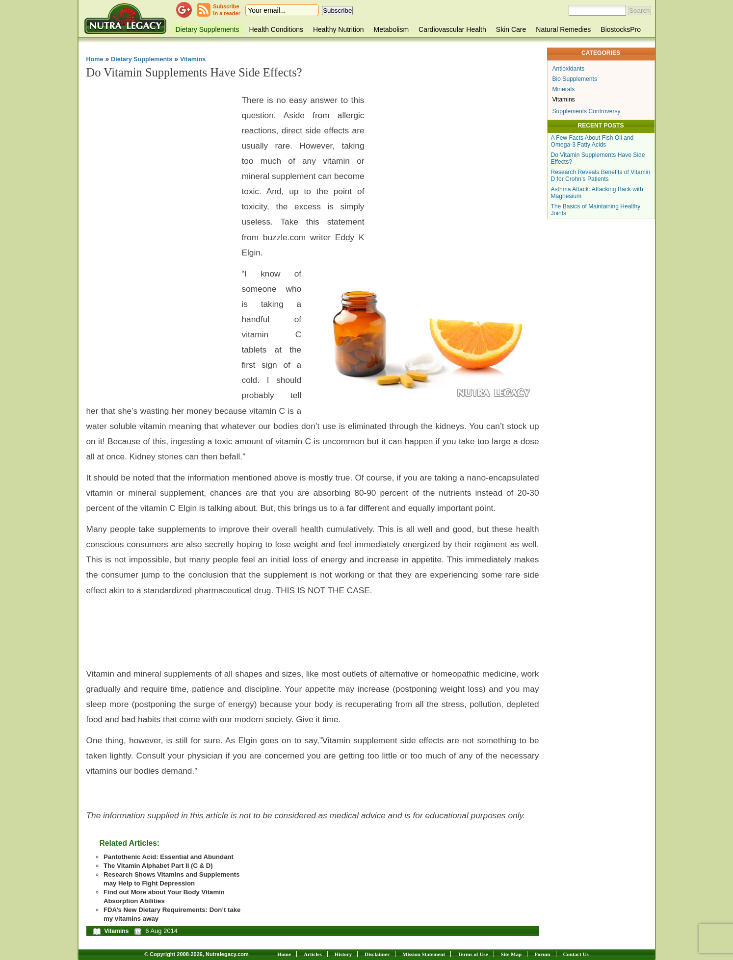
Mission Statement (423, 954)
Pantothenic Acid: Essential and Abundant (169, 856)
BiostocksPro (621, 29)
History (343, 954)
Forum (542, 954)
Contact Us (576, 954)
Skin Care (511, 29)
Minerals (563, 89)
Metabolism (391, 29)
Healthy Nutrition (338, 29)
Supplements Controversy (586, 111)
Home (95, 59)
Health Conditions (276, 29)
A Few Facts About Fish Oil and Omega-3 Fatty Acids (592, 141)
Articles (313, 954)
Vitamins (193, 59)
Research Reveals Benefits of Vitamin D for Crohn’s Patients (601, 175)
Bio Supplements (574, 79)
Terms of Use (473, 954)
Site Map (511, 954)
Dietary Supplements (207, 29)
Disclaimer (377, 954)
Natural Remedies (563, 29)
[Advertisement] (160, 236)
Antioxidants (568, 68)
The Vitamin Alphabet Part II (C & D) (158, 865)
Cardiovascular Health (452, 29)
